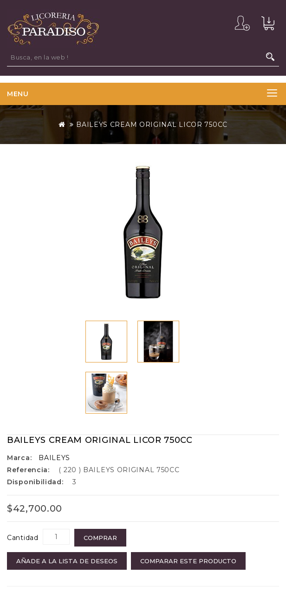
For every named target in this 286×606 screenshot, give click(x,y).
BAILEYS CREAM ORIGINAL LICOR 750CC (152, 124)
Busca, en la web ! (270, 57)
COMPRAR (100, 537)
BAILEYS (54, 458)
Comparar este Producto (188, 561)
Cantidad (23, 538)
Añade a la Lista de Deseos (66, 561)
